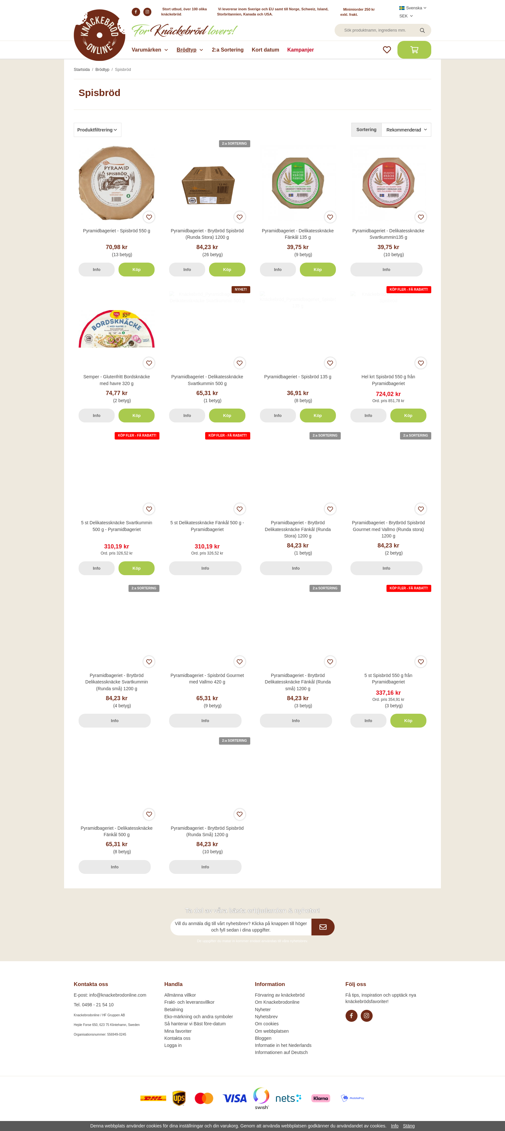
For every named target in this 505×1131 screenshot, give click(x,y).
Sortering (366, 129)
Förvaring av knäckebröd (279, 995)
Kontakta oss (177, 1038)
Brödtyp (190, 50)
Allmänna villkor (180, 995)
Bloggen (263, 1038)
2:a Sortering (228, 50)
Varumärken (150, 50)
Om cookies (267, 1023)
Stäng (409, 1125)
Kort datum (265, 50)
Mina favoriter (178, 1031)
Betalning (173, 1009)
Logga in (173, 1045)
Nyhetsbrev (266, 1016)
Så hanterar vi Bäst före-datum (195, 1023)
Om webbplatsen (272, 1031)
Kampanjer (300, 50)
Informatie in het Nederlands (283, 1045)
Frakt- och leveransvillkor (189, 1002)
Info (96, 269)
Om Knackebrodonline (277, 1002)
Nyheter (263, 1009)
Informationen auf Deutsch (281, 1052)
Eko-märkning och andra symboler (198, 1016)
